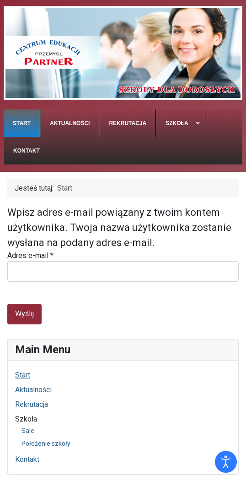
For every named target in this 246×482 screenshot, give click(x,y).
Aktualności (33, 389)
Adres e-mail (30, 255)
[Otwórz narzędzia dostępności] (226, 462)
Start (22, 375)
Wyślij (24, 313)
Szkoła (26, 419)
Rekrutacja (31, 404)
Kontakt (27, 459)
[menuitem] (22, 123)
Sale (27, 430)
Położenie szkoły (45, 443)
